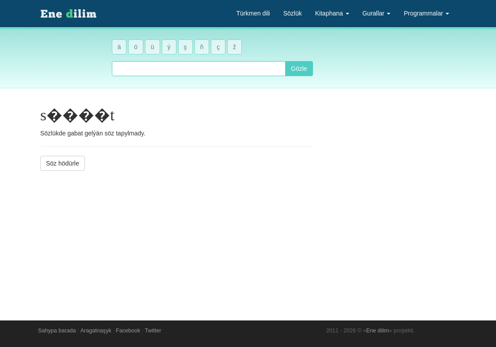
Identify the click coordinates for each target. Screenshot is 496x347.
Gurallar (376, 13)
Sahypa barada (57, 331)
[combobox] (199, 68)
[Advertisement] (176, 239)
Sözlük (292, 13)
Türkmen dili (253, 13)
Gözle (299, 68)
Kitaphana (332, 13)
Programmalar (426, 13)
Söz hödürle (62, 163)
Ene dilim (377, 331)
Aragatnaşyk (95, 331)
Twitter (153, 331)
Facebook (128, 331)
